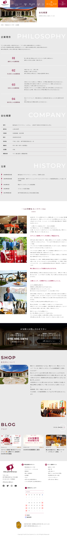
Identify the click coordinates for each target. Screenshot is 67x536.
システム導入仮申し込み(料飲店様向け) (33, 481)
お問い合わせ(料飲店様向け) (31, 479)
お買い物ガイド (51, 471)
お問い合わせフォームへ (49, 341)
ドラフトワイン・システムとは (16, 4)
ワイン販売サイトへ (62, 4)
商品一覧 (50, 469)
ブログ (43, 4)
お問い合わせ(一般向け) (53, 479)
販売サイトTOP (51, 467)
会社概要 (38, 4)
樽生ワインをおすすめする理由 (54, 473)
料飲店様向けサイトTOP (30, 467)
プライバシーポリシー (8, 482)
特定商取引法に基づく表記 (53, 475)
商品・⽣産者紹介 (32, 4)
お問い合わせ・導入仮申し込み (51, 4)
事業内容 (25, 4)
